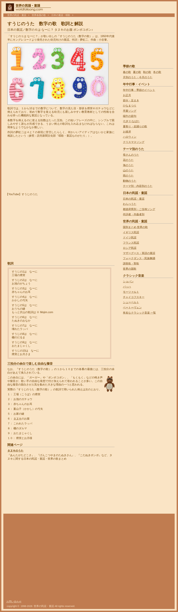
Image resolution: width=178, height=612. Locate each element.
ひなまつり (129, 105)
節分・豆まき (131, 100)
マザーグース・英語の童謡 (139, 253)
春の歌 (127, 72)
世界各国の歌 (39, 15)
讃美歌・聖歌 (131, 263)
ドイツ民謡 (129, 237)
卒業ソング (129, 110)
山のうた (128, 170)
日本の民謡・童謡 (133, 198)
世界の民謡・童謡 (16, 15)
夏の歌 (137, 72)
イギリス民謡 (131, 232)
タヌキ (17, 418)
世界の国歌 (129, 268)
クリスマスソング (133, 142)
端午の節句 (129, 116)
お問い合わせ (13, 601)
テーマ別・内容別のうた (137, 186)
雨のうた (128, 175)
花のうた (128, 160)
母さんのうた (131, 154)
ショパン (128, 281)
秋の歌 (147, 72)
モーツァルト (131, 291)
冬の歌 (157, 72)
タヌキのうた (15, 450)
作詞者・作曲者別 (133, 214)
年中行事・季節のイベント (139, 90)
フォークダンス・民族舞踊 (139, 258)
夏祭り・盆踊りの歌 (135, 126)
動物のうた (129, 180)
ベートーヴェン (132, 307)
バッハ (127, 286)
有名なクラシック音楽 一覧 (139, 312)
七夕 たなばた (131, 121)
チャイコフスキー (133, 297)
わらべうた (129, 204)
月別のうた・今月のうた (137, 77)
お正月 (127, 95)
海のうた (128, 165)
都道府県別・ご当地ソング (139, 209)
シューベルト (131, 302)
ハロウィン (129, 136)
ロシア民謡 (129, 248)
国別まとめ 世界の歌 (135, 227)
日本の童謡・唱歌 (60, 15)
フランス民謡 (131, 242)
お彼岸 (127, 131)
